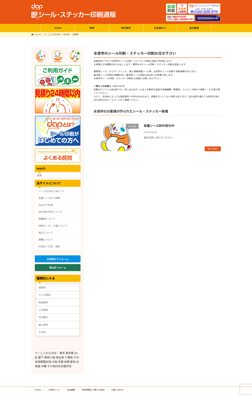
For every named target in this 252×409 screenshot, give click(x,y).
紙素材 (42, 289)
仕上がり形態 (46, 204)
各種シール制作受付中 (159, 126)
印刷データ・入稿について (53, 225)
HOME (38, 392)
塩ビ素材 (43, 326)
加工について (46, 232)
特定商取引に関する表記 (93, 392)
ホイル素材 (45, 297)
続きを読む (213, 148)
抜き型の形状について (50, 211)
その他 (42, 334)
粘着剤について (47, 218)
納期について (46, 239)
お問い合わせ (117, 392)
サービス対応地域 (46, 355)
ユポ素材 (43, 312)
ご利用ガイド (54, 392)
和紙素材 (43, 304)
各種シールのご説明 (49, 197)
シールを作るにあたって (52, 191)
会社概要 (71, 392)
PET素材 (43, 319)
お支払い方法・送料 (49, 246)
